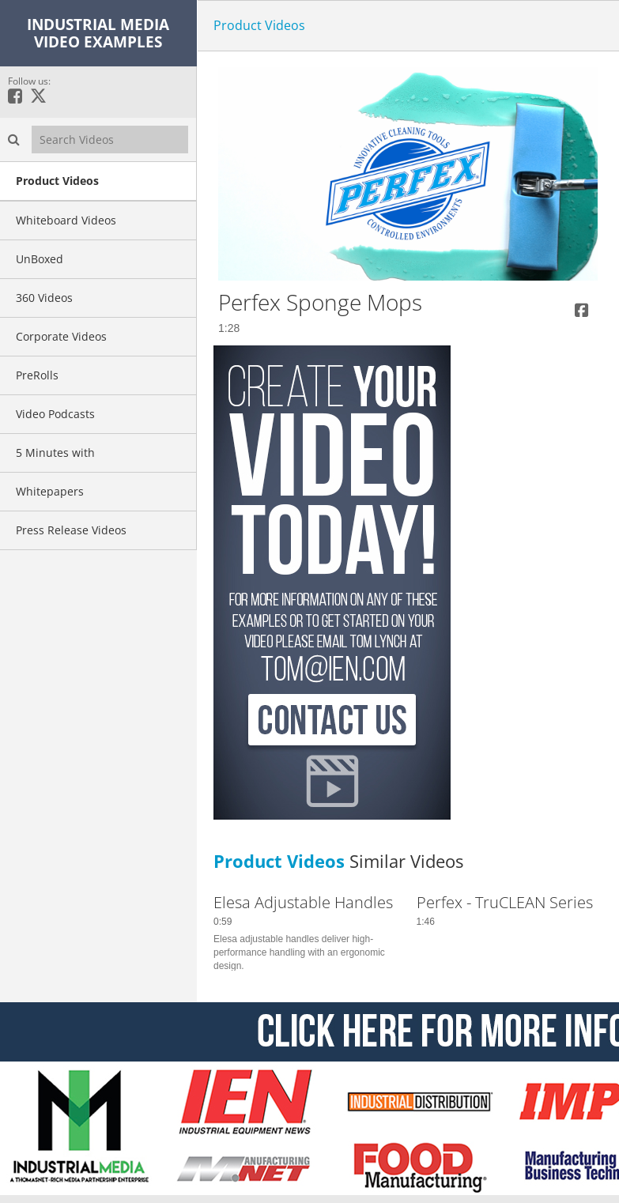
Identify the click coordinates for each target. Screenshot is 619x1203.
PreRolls (37, 375)
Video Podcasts (55, 413)
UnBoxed (39, 258)
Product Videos (57, 180)
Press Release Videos (71, 529)
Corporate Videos (61, 336)
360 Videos (44, 297)
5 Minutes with (55, 452)
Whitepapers (50, 491)
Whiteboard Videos (66, 220)
